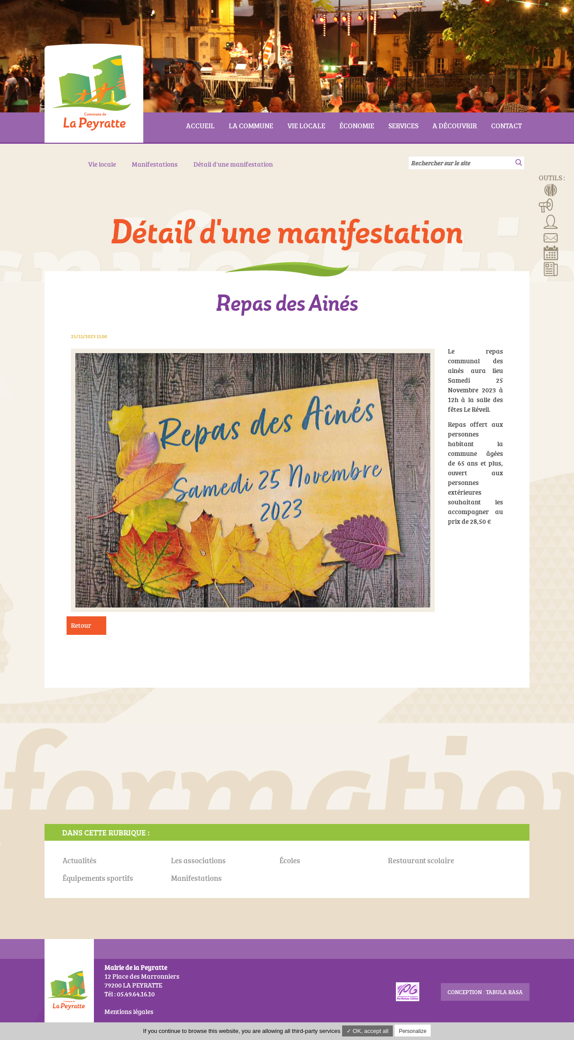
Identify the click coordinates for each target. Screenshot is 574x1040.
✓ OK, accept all (368, 1031)
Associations (551, 221)
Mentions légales (128, 1011)
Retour (81, 625)
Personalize (413, 1031)
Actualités (551, 268)
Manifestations (546, 205)
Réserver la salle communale (551, 253)
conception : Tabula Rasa (485, 992)
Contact (551, 237)
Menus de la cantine (551, 189)
